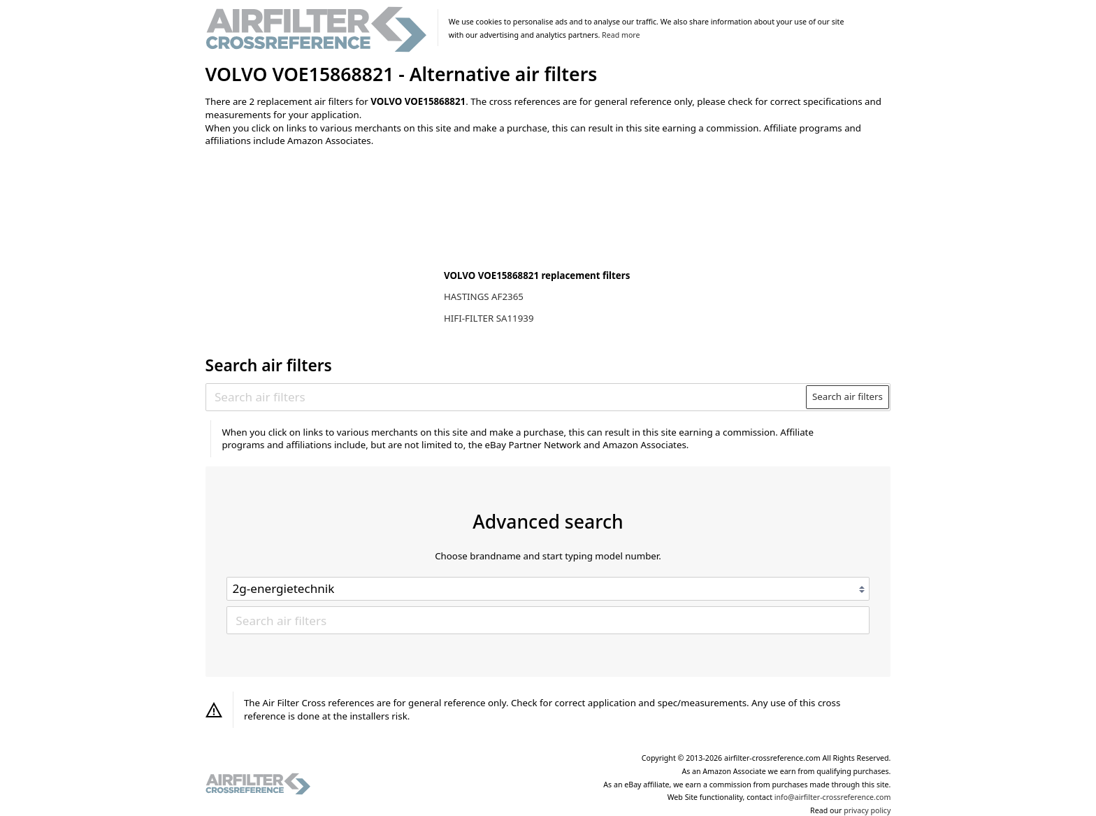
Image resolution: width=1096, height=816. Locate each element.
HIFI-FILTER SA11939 (489, 318)
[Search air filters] (506, 397)
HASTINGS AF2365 (484, 296)
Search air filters (847, 396)
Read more (621, 35)
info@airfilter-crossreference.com (832, 797)
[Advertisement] (321, 249)
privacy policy (867, 810)
